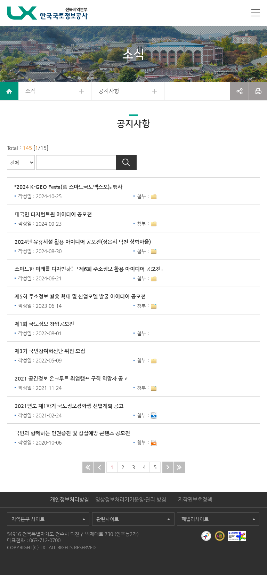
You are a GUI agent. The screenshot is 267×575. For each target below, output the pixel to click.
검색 (126, 162)
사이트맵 (255, 12)
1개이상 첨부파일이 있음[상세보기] (153, 196)
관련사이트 (107, 519)
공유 (239, 91)
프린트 (258, 91)
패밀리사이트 (195, 519)
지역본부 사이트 (27, 519)
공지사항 (108, 91)
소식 (30, 91)
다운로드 (153, 415)
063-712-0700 (44, 540)
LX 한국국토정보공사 (47, 13)
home (9, 91)
